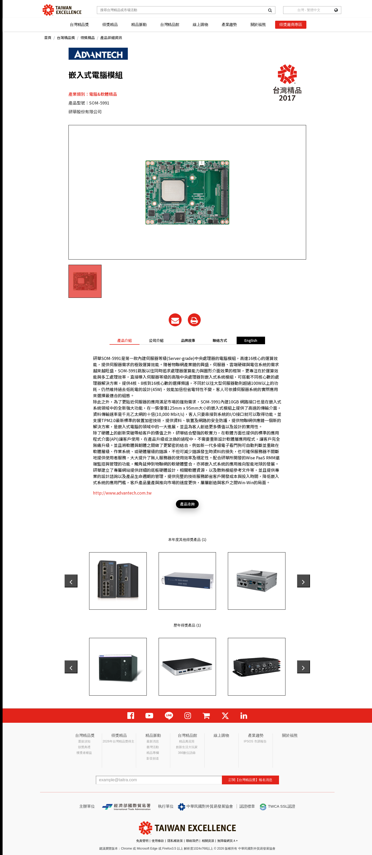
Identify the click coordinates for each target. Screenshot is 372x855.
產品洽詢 (187, 503)
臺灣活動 (152, 747)
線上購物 (200, 24)
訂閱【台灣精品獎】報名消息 (250, 780)
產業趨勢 (229, 24)
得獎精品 (110, 24)
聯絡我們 (192, 841)
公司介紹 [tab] (156, 340)
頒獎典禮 (84, 747)
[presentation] (71, 580)
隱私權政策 (175, 841)
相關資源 (208, 841)
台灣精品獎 (79, 24)
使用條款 (158, 841)
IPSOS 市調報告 (255, 741)
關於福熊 (258, 24)
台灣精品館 (169, 24)
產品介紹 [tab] (124, 340)
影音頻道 (152, 758)
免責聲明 (142, 841)
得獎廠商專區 (290, 24)
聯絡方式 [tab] (220, 340)
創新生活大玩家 (187, 747)
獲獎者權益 (84, 752)
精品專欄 (152, 752)
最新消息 (152, 741)
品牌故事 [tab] (188, 340)
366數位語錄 (187, 752)
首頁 (47, 37)
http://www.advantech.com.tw (122, 493)
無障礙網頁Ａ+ (227, 841)
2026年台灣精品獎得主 (118, 741)
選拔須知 (84, 741)
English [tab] (250, 340)
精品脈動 (138, 24)
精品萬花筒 (187, 741)
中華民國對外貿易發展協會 (205, 807)
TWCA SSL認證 (277, 807)
